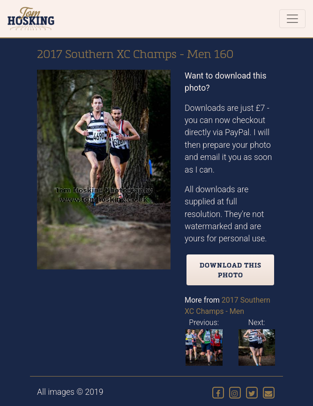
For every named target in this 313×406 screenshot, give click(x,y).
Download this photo (230, 270)
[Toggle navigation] (292, 18)
